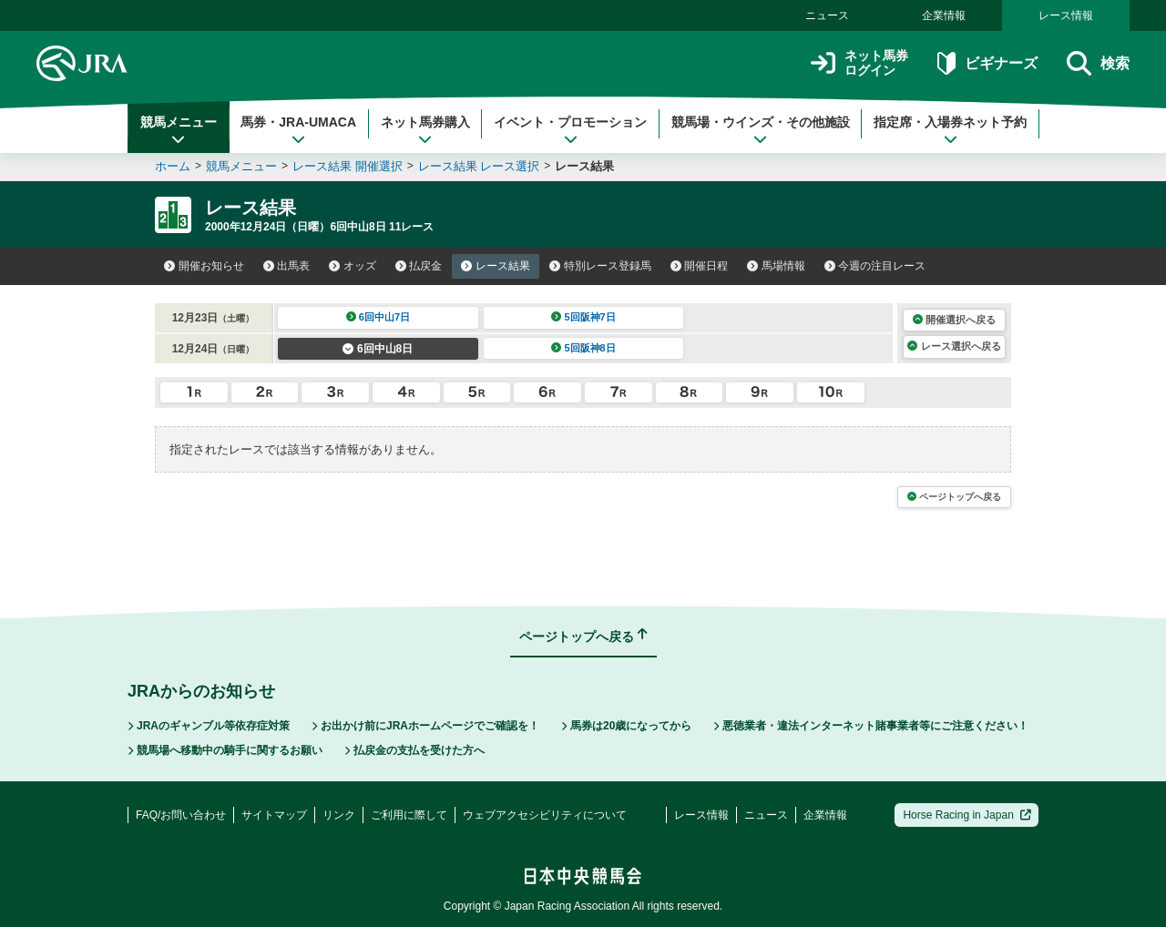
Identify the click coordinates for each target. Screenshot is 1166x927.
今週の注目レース (875, 266)
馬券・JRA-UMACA (298, 130)
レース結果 (495, 266)
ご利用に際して (409, 815)
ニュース (827, 15)
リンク (338, 815)
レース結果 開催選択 (347, 166)
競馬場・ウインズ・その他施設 (760, 130)
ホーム (172, 166)
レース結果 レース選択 (479, 166)
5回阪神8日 (583, 347)
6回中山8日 (378, 348)
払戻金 (419, 266)
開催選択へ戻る (954, 319)
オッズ (352, 266)
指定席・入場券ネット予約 (950, 130)
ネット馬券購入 (425, 130)
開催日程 (699, 266)
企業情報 (944, 15)
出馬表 (287, 266)
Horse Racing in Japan (967, 815)
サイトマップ (274, 815)
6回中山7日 (378, 316)
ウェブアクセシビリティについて (545, 815)
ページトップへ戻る (954, 497)
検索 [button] (1098, 63)
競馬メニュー (178, 130)
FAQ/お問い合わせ (181, 815)
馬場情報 (776, 266)
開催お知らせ (204, 266)
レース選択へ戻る (953, 346)
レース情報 (1065, 15)
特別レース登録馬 (600, 266)
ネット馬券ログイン (859, 63)
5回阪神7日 (583, 316)
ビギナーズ (987, 63)
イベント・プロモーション (570, 130)
